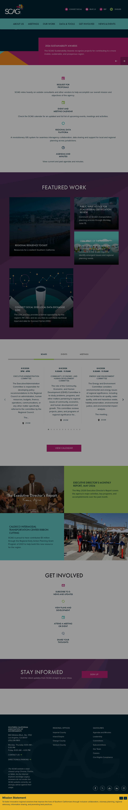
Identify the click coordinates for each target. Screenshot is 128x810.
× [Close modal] (125, 798)
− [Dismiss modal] (121, 798)
